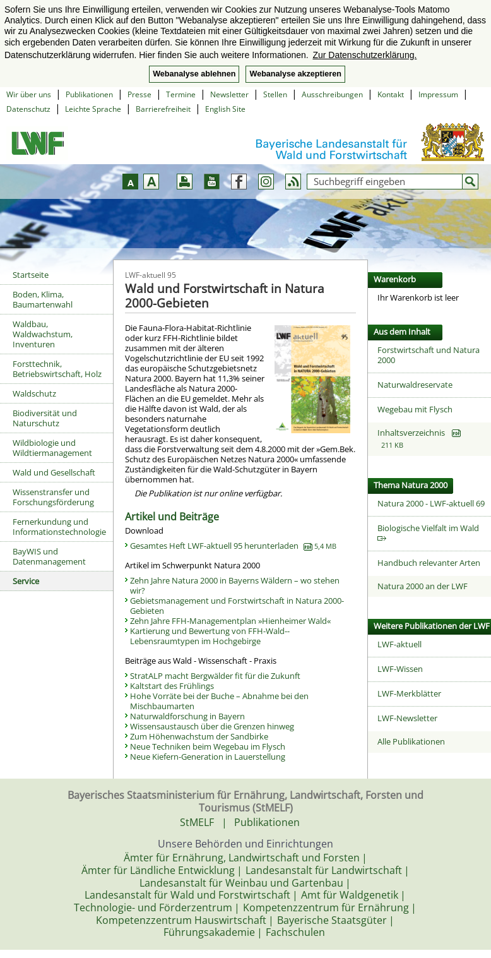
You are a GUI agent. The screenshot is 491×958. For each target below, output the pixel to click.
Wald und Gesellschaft (54, 472)
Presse (139, 94)
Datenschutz (28, 109)
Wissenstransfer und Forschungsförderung (53, 497)
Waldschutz (34, 393)
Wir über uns (28, 94)
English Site (225, 109)
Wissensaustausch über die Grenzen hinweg (212, 726)
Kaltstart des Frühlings (172, 686)
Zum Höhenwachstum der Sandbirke (199, 736)
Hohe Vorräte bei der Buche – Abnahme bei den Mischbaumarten (219, 701)
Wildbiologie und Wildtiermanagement (52, 447)
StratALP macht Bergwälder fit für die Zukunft (215, 675)
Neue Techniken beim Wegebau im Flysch (207, 746)
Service (26, 581)
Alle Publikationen (411, 741)
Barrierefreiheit (163, 109)
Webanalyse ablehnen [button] (194, 73)
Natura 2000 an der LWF (422, 586)
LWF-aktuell (399, 644)
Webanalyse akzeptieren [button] (295, 73)
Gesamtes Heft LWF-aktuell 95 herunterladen (233, 545)
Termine (181, 94)
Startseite (31, 274)
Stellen (275, 94)
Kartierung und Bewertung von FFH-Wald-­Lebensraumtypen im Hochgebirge (210, 636)
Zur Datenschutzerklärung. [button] (364, 55)
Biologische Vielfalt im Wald (430, 532)
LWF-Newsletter (407, 718)
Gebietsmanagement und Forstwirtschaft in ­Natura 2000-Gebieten (237, 605)
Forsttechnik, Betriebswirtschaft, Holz (57, 369)
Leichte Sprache (93, 109)
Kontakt (390, 94)
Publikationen (89, 94)
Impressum (438, 94)
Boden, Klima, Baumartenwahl (43, 299)
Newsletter (229, 94)
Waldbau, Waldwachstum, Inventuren (43, 334)
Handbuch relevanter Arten (428, 562)
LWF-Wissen (400, 668)
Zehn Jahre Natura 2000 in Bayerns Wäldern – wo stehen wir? (235, 585)
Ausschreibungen (332, 94)
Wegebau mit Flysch (415, 409)
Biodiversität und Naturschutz (45, 418)
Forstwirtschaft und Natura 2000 (428, 355)
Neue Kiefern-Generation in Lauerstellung (207, 756)
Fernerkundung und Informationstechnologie (59, 526)
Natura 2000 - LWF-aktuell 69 (431, 503)
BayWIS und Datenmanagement (49, 556)
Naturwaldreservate (415, 384)
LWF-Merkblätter (409, 693)
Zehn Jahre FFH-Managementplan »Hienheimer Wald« (230, 620)
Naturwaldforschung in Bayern (187, 716)
